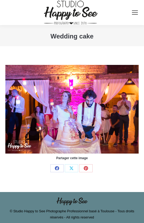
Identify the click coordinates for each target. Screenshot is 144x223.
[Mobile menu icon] (135, 12)
